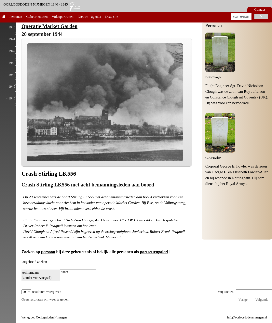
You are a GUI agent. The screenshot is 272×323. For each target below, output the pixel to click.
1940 (11, 27)
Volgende (261, 299)
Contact (259, 9)
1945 (11, 86)
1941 (11, 39)
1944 (11, 75)
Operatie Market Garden (49, 26)
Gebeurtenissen (37, 17)
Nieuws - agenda (89, 17)
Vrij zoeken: (245, 292)
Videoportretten (63, 17)
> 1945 (10, 98)
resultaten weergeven (41, 292)
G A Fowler (213, 157)
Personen (15, 17)
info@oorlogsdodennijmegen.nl (247, 317)
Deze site (111, 17)
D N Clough (213, 77)
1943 (11, 63)
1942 (11, 51)
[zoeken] (241, 17)
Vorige (243, 299)
